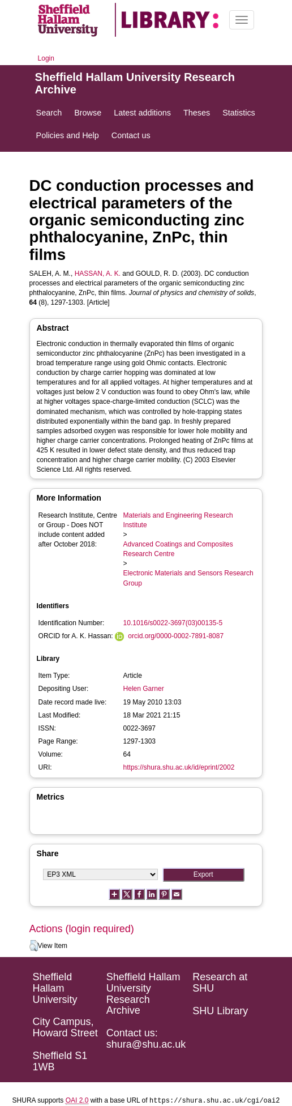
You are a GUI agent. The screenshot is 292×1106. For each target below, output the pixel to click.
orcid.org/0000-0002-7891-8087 (176, 636)
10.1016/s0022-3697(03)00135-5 (172, 623)
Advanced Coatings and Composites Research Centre (178, 549)
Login (46, 58)
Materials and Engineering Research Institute (178, 520)
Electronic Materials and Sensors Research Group (188, 578)
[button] (33, 945)
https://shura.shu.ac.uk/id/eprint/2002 (179, 767)
